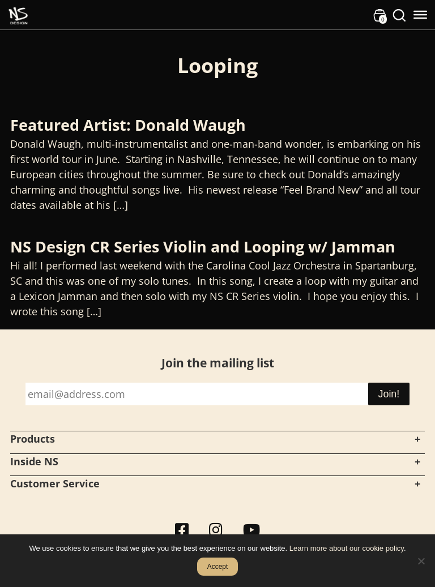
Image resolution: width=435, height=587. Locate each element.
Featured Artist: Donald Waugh (128, 124)
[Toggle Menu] (420, 15)
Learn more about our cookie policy (346, 548)
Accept (217, 567)
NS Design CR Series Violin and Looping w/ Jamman (202, 246)
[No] (421, 561)
